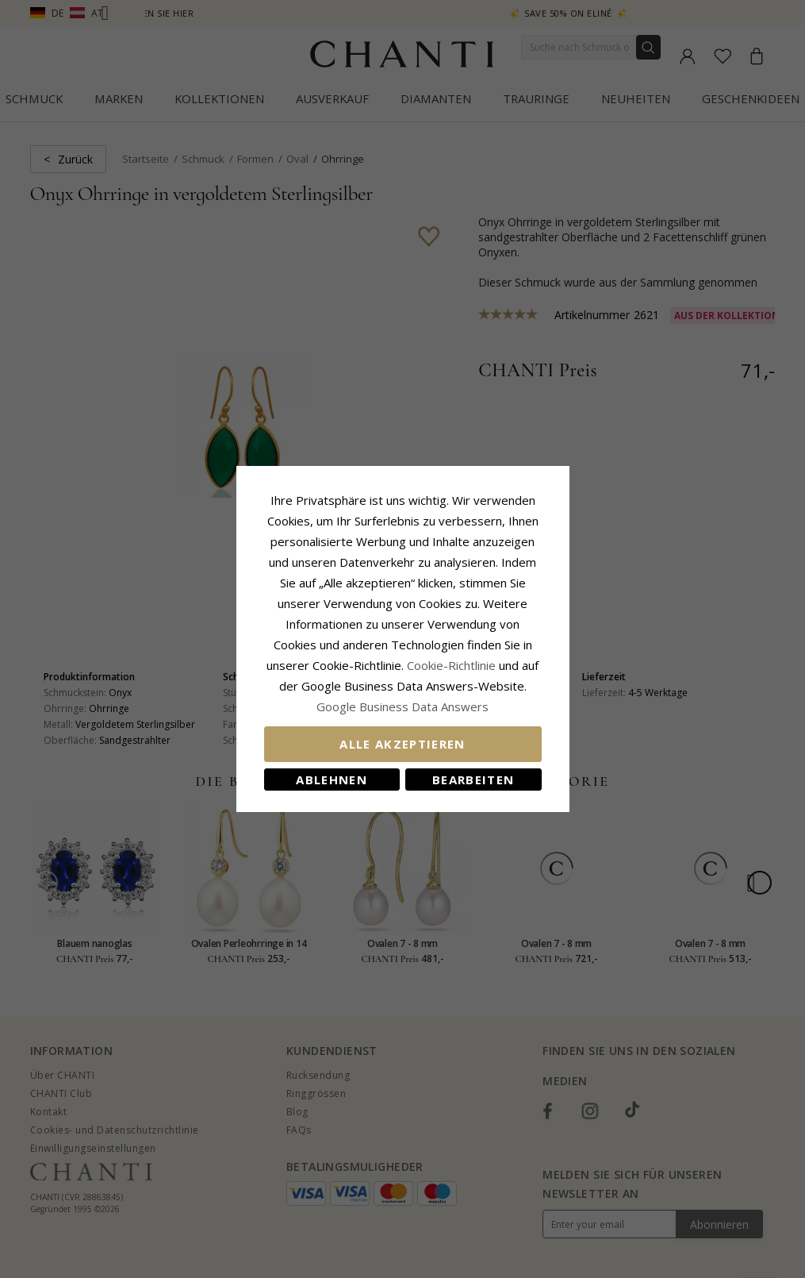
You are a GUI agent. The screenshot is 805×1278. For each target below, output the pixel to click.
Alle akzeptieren (402, 744)
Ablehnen (331, 779)
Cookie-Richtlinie (451, 665)
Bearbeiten (473, 779)
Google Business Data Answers (402, 706)
